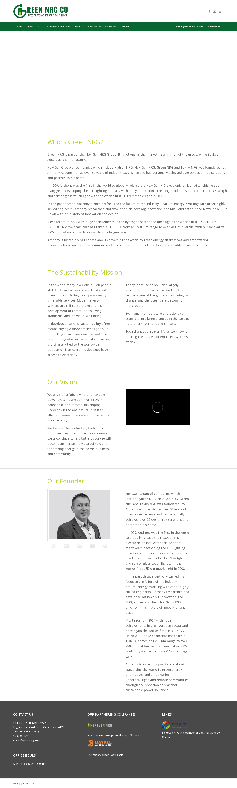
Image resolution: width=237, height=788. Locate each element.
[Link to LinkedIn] (220, 11)
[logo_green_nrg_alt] (42, 11)
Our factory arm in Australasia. (106, 755)
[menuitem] (18, 26)
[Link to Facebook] (209, 11)
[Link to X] (214, 11)
